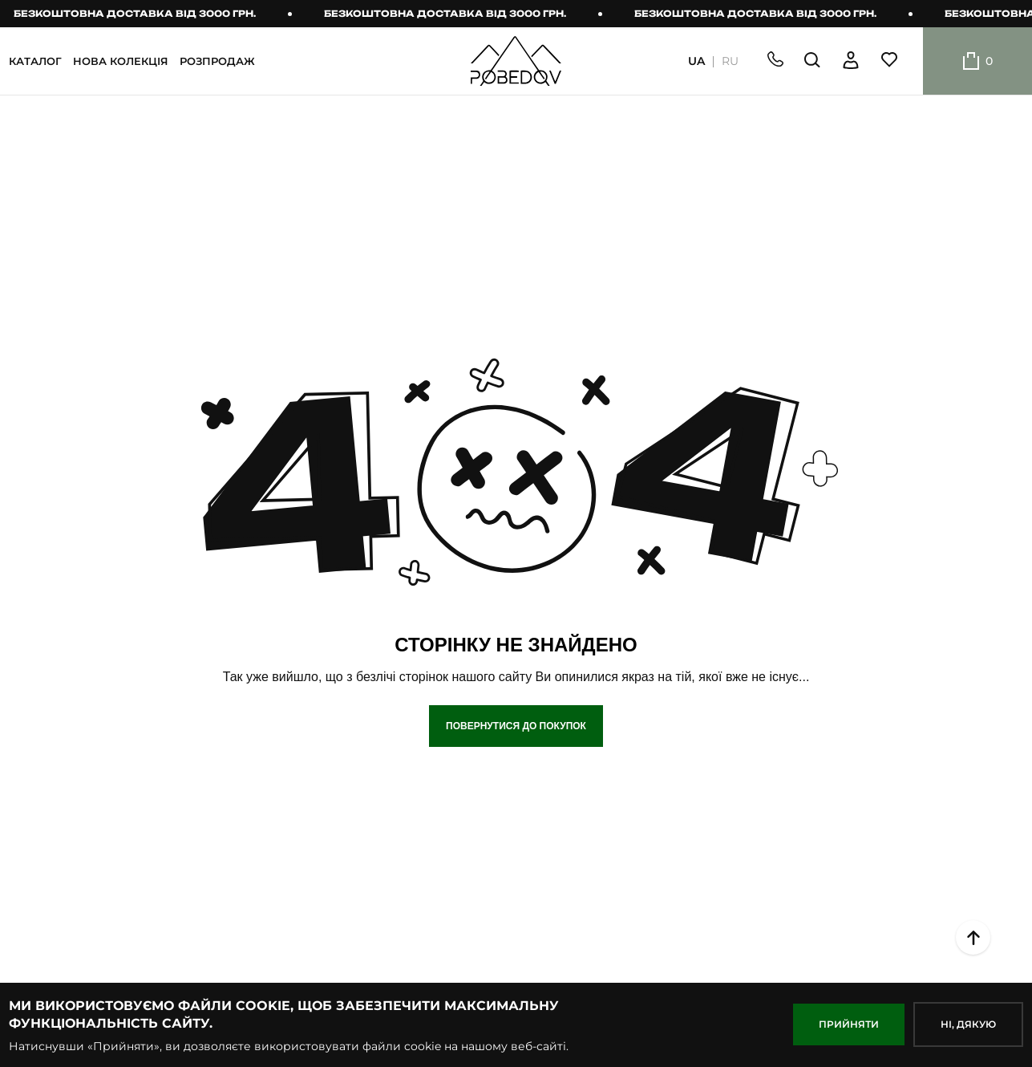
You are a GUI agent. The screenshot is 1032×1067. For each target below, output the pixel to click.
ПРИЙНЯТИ (849, 1024)
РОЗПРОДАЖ (217, 61)
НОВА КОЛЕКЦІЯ (120, 61)
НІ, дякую (968, 1024)
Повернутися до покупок (516, 726)
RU (730, 61)
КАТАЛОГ (35, 61)
